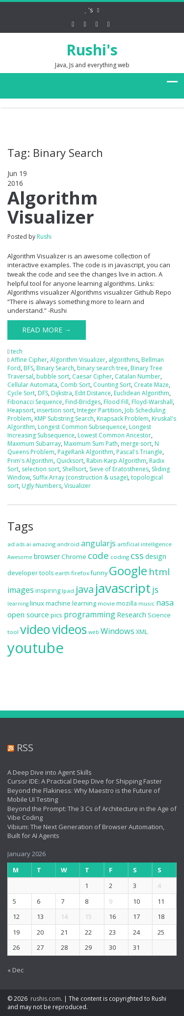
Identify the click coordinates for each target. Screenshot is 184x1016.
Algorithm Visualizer (52, 207)
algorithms (123, 360)
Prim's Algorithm (30, 461)
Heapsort (20, 410)
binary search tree (102, 368)
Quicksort (69, 461)
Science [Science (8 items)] (159, 615)
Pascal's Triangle (139, 452)
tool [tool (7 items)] (13, 631)
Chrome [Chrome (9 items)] (73, 556)
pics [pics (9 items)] (56, 614)
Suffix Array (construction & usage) (80, 477)
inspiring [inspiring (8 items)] (47, 590)
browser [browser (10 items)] (47, 556)
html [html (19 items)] (159, 571)
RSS (20, 747)
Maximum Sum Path (91, 443)
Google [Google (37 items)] (128, 570)
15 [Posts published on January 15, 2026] (83, 916)
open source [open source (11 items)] (28, 614)
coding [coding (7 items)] (119, 556)
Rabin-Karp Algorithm (116, 461)
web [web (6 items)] (93, 632)
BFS (28, 368)
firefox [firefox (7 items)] (80, 573)
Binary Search (55, 368)
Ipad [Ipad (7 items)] (68, 590)
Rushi (44, 236)
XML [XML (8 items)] (142, 632)
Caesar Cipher (92, 376)
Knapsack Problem (123, 418)
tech (17, 351)
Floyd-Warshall (152, 402)
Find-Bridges (83, 402)
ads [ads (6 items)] (20, 544)
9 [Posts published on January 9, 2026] (106, 901)
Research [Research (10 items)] (131, 614)
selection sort (40, 469)
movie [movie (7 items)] (106, 603)
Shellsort (74, 469)
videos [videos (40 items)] (69, 629)
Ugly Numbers (41, 486)
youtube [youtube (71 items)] (35, 648)
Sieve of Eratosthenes (119, 469)
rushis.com (45, 998)
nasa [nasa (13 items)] (165, 602)
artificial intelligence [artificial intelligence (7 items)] (144, 544)
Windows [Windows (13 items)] (117, 631)
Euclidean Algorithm (141, 393)
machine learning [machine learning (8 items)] (71, 603)
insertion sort (55, 410)
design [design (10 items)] (155, 556)
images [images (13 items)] (20, 589)
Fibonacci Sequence (34, 402)
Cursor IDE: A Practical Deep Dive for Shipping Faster (79, 781)
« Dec (10, 969)
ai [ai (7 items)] (28, 544)
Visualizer (77, 486)
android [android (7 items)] (68, 544)
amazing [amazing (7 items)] (43, 544)
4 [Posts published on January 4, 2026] (154, 885)
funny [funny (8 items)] (99, 573)
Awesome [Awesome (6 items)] (19, 557)
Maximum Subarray (34, 443)
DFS (43, 393)
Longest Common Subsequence (82, 427)
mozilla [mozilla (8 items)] (126, 603)
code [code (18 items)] (98, 555)
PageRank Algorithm (85, 452)
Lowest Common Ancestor (114, 435)
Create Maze (151, 385)
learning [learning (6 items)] (17, 603)
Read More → (46, 329)
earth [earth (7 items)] (62, 573)
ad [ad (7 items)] (11, 544)
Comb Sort (75, 385)
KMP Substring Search (64, 418)
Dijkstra (61, 393)
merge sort (136, 443)
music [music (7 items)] (146, 603)
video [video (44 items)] (35, 629)
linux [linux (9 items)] (37, 603)
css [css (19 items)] (137, 555)
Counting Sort (112, 385)
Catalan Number (137, 376)
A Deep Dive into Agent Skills (44, 772)
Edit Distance (93, 393)
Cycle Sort (21, 393)
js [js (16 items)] (155, 589)
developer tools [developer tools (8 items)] (30, 573)
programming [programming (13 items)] (89, 614)
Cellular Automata (32, 385)
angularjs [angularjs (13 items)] (98, 543)
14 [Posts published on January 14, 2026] (59, 916)
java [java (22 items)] (85, 589)
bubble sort (52, 376)
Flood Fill (116, 402)
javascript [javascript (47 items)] (123, 588)
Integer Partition (99, 410)
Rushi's (92, 50)
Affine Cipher (29, 360)
